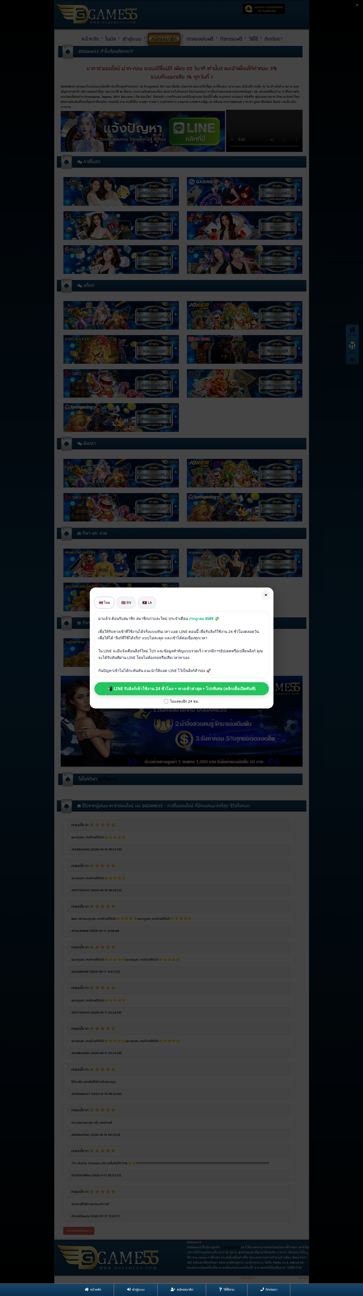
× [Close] (266, 594)
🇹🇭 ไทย (104, 602)
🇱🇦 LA (147, 602)
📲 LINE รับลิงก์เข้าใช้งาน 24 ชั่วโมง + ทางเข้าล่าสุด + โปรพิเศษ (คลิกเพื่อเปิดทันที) (181, 688)
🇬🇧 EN (126, 602)
